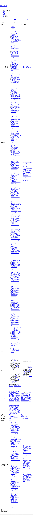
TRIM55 (18, 411)
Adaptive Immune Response (15, 98)
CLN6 (22, 395)
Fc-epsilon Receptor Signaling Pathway (14, 180)
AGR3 (29, 392)
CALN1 (26, 394)
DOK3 (12, 392)
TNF (10, 411)
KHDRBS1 (18, 398)
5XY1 (17, 419)
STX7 (30, 401)
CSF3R (13, 390)
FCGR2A (16, 394)
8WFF (10, 420)
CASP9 (17, 386)
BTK (10, 386)
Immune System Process (15, 99)
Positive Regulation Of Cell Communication (15, 461)
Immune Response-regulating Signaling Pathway (14, 433)
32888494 (12, 362)
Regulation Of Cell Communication (14, 467)
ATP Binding (13, 62)
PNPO (28, 399)
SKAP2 (10, 409)
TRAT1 (12, 411)
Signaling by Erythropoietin (15, 304)
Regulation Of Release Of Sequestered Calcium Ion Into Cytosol (15, 216)
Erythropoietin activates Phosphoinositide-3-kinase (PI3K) (15, 307)
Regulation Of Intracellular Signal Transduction (15, 469)
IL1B (12, 397)
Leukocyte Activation (14, 505)
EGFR (15, 392)
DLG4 (16, 391)
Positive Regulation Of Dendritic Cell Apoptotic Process (15, 256)
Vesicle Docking (25, 473)
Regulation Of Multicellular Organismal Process (15, 494)
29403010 (12, 381)
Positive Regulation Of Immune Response (15, 448)
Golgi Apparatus (25, 472)
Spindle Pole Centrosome (27, 474)
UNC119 (15, 413)
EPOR (17, 392)
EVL (15, 393)
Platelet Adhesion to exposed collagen (14, 303)
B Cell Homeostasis (14, 87)
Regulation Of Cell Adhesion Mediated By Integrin (15, 165)
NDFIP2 (18, 401)
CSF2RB (10, 390)
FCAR (10, 394)
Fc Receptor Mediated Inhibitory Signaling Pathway (14, 116)
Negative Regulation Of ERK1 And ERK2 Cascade (15, 229)
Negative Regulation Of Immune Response (15, 207)
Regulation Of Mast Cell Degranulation (15, 190)
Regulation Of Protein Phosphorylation (14, 91)
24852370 (18, 373)
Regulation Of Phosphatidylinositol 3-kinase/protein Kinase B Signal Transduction (27, 176)
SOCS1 (18, 409)
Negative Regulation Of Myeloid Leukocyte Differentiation (15, 111)
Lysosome (12, 28)
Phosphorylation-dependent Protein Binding (15, 80)
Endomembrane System (27, 477)
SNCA (16, 409)
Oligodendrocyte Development (14, 146)
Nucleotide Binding (14, 51)
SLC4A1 (13, 409)
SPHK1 (10, 410)
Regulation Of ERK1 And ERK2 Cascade (15, 227)
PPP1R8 (14, 404)
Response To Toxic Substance (14, 140)
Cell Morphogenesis (14, 86)
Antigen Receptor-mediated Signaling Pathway (15, 442)
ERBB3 (10, 393)
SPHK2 (13, 410)
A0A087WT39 (23, 418)
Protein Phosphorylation (15, 123)
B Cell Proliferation (14, 185)
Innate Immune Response (15, 197)
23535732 (30, 376)
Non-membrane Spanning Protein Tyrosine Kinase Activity (15, 56)
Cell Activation (13, 501)
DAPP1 (13, 391)
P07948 (16, 417)
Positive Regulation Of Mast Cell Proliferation (16, 236)
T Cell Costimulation (14, 158)
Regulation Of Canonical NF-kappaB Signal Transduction (27, 166)
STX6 (27, 401)
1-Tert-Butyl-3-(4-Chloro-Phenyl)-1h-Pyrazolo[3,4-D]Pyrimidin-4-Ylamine (15, 350)
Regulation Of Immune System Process (15, 431)
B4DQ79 (13, 417)
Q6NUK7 (10, 418)
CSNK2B (18, 390)
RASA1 (10, 407)
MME (18, 400)
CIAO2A (29, 394)
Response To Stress (14, 125)
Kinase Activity (13, 63)
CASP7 (15, 386)
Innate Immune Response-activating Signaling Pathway (15, 108)
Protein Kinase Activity (15, 52)
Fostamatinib (13, 354)
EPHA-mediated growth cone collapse (15, 291)
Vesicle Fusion (25, 458)
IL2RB (15, 397)
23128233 (25, 371)
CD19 (12, 387)
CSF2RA (18, 389)
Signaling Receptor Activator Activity (14, 68)
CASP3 (12, 386)
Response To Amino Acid (15, 188)
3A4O (15, 419)
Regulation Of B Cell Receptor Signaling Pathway (16, 211)
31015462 (29, 369)
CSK (15, 390)
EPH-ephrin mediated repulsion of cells (14, 295)
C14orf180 (22, 394)
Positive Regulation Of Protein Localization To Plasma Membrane (15, 254)
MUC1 (16, 401)
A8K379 (10, 417)
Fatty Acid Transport (14, 147)
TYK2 (19, 412)
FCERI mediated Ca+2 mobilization (15, 280)
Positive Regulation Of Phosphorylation (15, 187)
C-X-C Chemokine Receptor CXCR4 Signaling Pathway (16, 184)
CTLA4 (10, 391)
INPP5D (10, 398)
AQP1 (22, 393)
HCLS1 (14, 396)
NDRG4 (24, 398)
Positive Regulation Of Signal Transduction (15, 471)
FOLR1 (13, 395)
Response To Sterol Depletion (14, 128)
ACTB (17, 384)
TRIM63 (10, 412)
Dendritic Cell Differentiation (13, 244)
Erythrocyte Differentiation (15, 151)
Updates (3, 14)
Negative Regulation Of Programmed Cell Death (15, 489)
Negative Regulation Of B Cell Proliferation (15, 155)
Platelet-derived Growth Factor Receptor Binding (15, 59)
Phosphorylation (14, 491)
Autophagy (13, 124)
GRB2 (25, 396)
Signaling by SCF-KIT (15, 262)
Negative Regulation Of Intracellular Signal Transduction (15, 248)
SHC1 (16, 408)
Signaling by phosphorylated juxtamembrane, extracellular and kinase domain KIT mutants (16, 329)
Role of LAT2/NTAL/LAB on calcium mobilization (15, 274)
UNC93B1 (30, 403)
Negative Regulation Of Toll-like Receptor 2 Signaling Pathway (15, 168)
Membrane (13, 35)
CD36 (17, 387)
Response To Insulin (14, 161)
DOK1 (18, 391)
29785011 (24, 363)
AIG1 (31, 392)
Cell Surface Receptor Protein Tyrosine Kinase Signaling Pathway (15, 131)
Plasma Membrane (14, 31)
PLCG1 (16, 403)
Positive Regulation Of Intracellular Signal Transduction (15, 473)
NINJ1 (27, 398)
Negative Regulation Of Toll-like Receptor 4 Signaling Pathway (15, 172)
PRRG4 (19, 405)
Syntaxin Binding (26, 469)
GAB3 (18, 395)
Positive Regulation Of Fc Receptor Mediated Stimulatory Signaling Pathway (15, 222)
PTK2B (12, 406)
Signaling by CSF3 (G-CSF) (16, 331)
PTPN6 (15, 406)
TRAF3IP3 (26, 403)
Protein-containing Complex (16, 40)
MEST (30, 397)
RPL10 (15, 407)
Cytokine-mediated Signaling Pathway (14, 480)
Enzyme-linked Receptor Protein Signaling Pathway (15, 475)
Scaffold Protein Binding (15, 78)
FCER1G (12, 394)
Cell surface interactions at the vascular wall (15, 266)
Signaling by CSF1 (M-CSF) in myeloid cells (16, 334)
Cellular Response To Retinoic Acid (14, 238)
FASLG (17, 393)
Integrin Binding (14, 60)
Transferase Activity (14, 64)
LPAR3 (22, 397)
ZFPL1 (24, 404)
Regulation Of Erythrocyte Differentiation (15, 198)
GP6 (9, 396)
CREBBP (10, 389)
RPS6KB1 (19, 407)
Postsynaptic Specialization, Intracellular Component (15, 48)
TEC (19, 410)
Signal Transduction (14, 129)
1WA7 (12, 419)
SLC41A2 (27, 400)
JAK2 (15, 398)
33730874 (24, 373)
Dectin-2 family (13, 296)
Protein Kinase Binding (27, 67)
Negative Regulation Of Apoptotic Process (15, 500)
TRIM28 (14, 411)
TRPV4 (16, 412)
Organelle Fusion (26, 450)
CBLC (10, 387)
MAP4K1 (17, 399)
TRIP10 (13, 412)
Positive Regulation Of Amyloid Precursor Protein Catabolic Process (15, 251)
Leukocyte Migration (14, 214)
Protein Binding (13, 61)
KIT (9, 399)
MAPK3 (10, 400)
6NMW (19, 419)
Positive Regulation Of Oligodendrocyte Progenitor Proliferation (15, 231)
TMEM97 (22, 403)
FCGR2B (10, 395)
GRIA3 (12, 396)
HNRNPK (17, 396)
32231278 (18, 371)
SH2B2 (14, 408)
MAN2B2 (27, 397)
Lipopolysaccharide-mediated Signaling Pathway (16, 160)
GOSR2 (22, 396)
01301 (10, 415)
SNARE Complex (26, 447)
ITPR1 (13, 398)
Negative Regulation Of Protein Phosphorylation (15, 93)
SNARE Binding (26, 478)
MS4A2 (13, 401)
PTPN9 (30, 399)
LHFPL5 (29, 396)
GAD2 (29, 395)
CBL (20, 386)
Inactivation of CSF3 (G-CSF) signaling (15, 336)
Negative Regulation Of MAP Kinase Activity (15, 192)
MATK (13, 400)
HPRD (3, 16)
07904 (22, 415)
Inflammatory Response (15, 126)
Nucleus (12, 26)
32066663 (24, 375)
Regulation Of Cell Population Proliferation (15, 482)
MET (15, 400)
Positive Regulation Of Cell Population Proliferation (15, 134)
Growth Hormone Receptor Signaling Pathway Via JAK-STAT (15, 225)
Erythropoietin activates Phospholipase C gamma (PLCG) (15, 313)
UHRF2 (12, 413)
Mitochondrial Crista (14, 36)
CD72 (19, 387)
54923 (22, 414)
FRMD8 (26, 395)
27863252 (12, 359)
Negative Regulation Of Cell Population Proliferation (16, 136)
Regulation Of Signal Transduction (14, 459)
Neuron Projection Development (14, 157)
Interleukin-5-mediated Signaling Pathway (15, 178)
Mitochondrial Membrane (15, 39)
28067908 (30, 367)
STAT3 (15, 410)
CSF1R (16, 389)
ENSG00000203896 (24, 416)
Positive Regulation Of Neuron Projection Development (15, 144)
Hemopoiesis (13, 150)
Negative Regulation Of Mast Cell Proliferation (15, 234)
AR (13, 385)
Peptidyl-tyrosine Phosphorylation (14, 149)
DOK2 (10, 392)
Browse (3, 11)
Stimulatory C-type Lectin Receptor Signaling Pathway (16, 95)
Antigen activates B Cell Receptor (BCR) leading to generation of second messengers (15, 344)
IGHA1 (10, 397)
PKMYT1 (22, 399)
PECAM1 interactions (14, 268)
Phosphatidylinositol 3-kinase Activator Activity (15, 82)
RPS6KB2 (10, 408)
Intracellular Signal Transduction (14, 176)
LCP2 (11, 399)
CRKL (13, 389)
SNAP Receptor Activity (27, 446)
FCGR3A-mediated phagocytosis (14, 326)
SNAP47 (22, 401)
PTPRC (18, 406)
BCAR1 (18, 385)
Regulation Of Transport (15, 496)
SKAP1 (19, 408)
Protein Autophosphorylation (14, 200)
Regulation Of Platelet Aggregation (15, 242)
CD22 (15, 387)
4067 (10, 414)
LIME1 (27, 19)
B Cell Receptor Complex (27, 38)
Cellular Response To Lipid (15, 239)
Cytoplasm (13, 27)
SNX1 (25, 401)
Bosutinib (12, 352)
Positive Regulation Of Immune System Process (15, 429)
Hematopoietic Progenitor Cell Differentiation (15, 97)
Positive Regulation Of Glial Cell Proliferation (16, 219)
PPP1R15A (11, 404)
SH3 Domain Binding (14, 65)
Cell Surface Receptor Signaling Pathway (14, 423)
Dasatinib (12, 348)
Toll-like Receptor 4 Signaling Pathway (14, 170)
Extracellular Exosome (15, 45)
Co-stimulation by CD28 (15, 284)
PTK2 (10, 406)
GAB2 (16, 395)
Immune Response (14, 485)
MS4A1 (10, 401)
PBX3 (30, 398)
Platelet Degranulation (15, 106)
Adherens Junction (14, 32)
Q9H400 (27, 418)
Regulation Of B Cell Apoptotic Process (14, 122)
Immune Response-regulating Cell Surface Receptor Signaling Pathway (16, 114)
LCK (27, 396)
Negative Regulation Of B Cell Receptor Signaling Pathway (15, 213)
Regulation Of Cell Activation (14, 484)
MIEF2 (22, 398)
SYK (18, 410)
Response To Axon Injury (15, 203)
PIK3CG (10, 403)
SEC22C (24, 400)
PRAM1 (17, 404)
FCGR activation (14, 267)
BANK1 (15, 385)
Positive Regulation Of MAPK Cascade (15, 194)
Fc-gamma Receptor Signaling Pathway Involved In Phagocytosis (15, 182)
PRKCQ (13, 405)
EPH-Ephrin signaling (14, 272)
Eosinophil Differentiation (15, 152)
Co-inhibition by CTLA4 (15, 285)
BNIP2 (28, 393)
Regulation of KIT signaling (15, 264)
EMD (24, 395)
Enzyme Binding (14, 66)
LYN (15, 19)
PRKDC (16, 405)
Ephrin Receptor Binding (15, 76)
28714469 (18, 379)
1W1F (10, 419)
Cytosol (12, 30)
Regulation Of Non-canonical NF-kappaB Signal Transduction (26, 179)
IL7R (17, 397)
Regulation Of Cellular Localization (27, 454)
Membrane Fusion (26, 482)
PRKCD (10, 405)
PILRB (13, 403)
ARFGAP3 (25, 393)
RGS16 (13, 407)
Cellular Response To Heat (15, 174)
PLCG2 (18, 403)
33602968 (29, 366)
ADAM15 (10, 385)
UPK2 (22, 404)
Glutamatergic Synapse (15, 46)
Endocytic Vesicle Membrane (14, 38)
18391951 (15, 360)
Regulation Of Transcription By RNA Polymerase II (27, 164)
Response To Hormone (15, 141)
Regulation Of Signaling (15, 465)
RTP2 (22, 400)
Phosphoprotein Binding (15, 77)
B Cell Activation (14, 495)
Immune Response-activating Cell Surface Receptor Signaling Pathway (16, 438)
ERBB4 (13, 393)
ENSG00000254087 (12, 416)
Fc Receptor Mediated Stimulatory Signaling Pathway (14, 101)
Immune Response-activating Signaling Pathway (14, 446)
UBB (10, 413)
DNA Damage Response (15, 127)
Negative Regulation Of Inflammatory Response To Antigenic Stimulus (15, 119)
